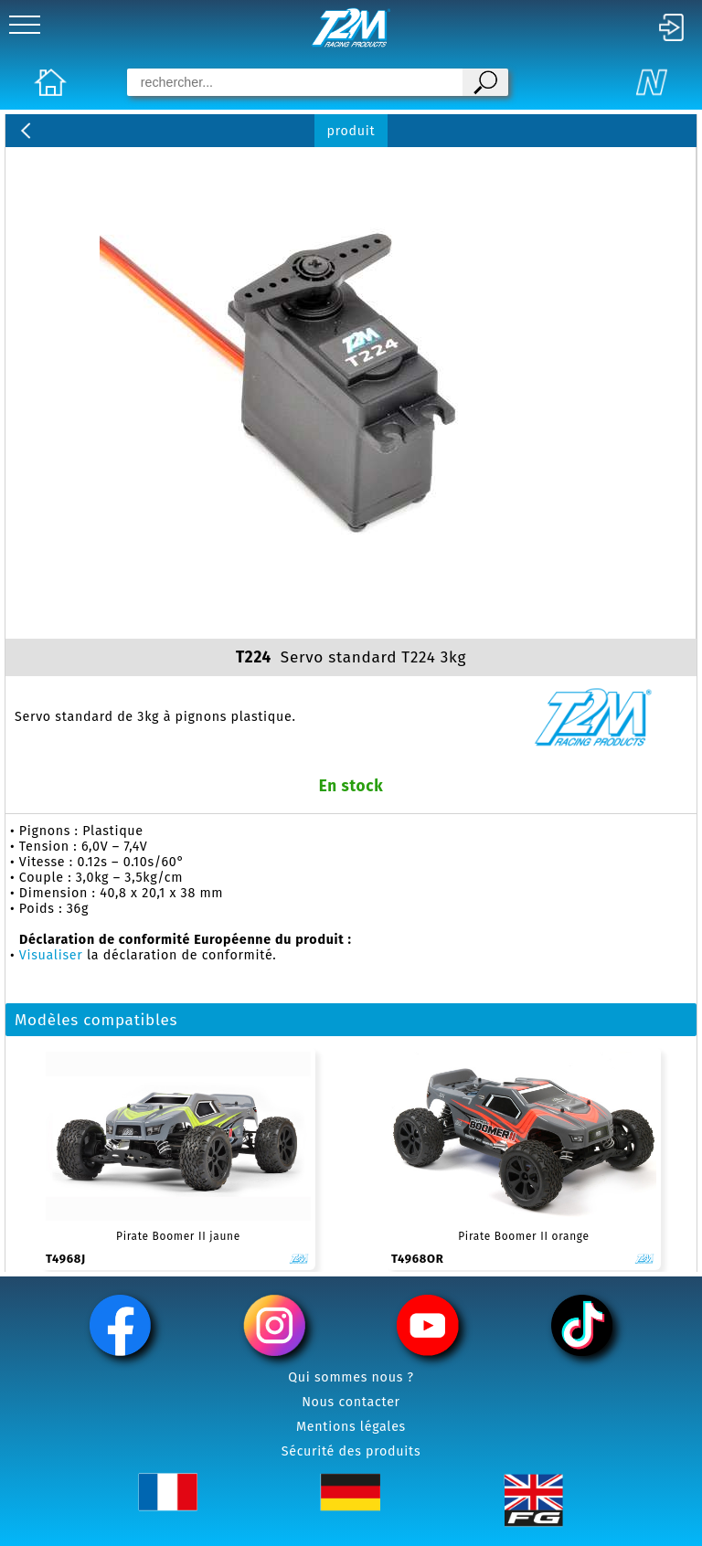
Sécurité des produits (351, 1451)
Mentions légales (351, 1427)
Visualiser (51, 955)
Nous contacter (351, 1402)
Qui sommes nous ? (351, 1377)
